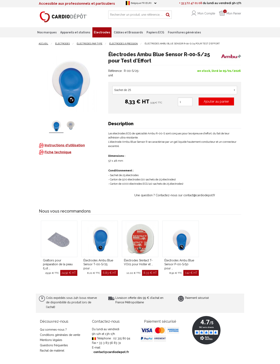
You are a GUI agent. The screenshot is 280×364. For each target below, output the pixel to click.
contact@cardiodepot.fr (111, 352)
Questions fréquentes (54, 345)
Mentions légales (51, 340)
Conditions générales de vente (60, 335)
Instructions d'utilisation (65, 145)
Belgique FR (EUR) (141, 3)
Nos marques (47, 32)
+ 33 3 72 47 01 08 (190, 3)
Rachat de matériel (52, 350)
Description (120, 123)
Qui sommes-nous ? (53, 329)
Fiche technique (58, 152)
